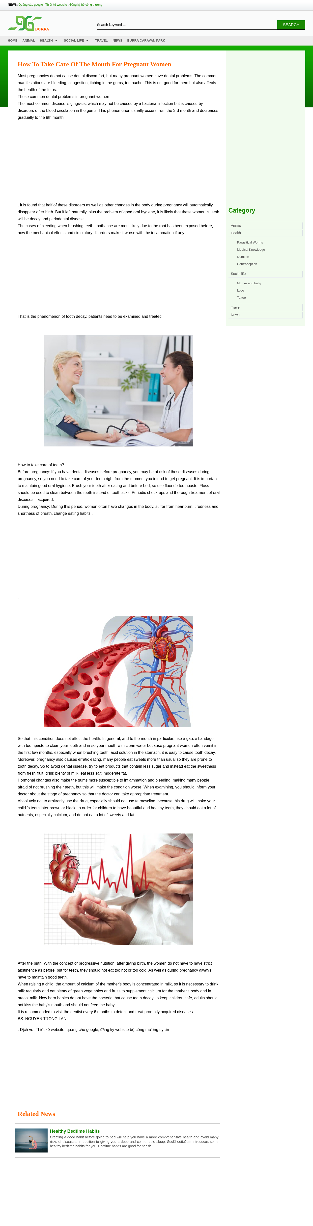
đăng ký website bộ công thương (129, 1030)
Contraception (247, 264)
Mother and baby (249, 283)
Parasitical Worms (250, 242)
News (117, 40)
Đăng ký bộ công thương (85, 4)
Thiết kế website (56, 4)
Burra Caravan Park (146, 40)
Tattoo (241, 297)
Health (46, 40)
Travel (101, 40)
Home (13, 40)
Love (240, 290)
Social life (74, 40)
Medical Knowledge (251, 249)
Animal (29, 40)
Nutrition (243, 257)
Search (291, 25)
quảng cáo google (82, 1030)
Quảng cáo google (31, 4)
